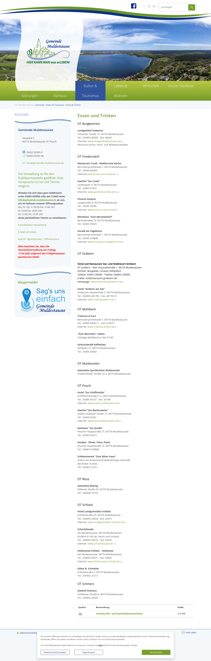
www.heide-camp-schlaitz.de (104, 561)
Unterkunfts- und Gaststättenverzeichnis (119, 613)
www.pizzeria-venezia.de (101, 209)
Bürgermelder (28, 282)
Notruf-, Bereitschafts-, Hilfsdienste (37, 239)
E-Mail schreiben (27, 232)
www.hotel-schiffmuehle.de (103, 403)
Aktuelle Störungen (30, 90)
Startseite (39, 104)
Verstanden (156, 652)
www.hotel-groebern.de (101, 299)
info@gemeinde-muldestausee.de (45, 163)
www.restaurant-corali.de (101, 174)
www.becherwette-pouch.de (103, 420)
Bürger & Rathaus (60, 90)
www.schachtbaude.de (101, 543)
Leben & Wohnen (120, 90)
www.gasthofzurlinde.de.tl (102, 191)
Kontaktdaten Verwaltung (32, 224)
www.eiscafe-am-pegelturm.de (105, 241)
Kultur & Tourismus (90, 90)
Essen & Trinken (73, 104)
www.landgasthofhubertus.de (104, 141)
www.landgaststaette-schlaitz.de (106, 522)
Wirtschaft (151, 85)
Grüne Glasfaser (181, 85)
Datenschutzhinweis (55, 652)
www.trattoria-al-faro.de (101, 326)
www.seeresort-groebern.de (106, 281)
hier (100, 645)
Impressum (88, 652)
